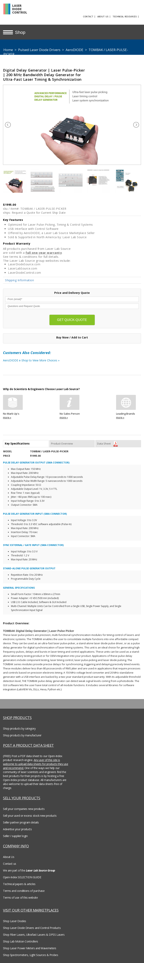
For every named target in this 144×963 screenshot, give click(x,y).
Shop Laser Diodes (14, 921)
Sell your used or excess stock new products (30, 815)
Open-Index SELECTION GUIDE (22, 877)
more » (7, 417)
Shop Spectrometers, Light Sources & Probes (30, 955)
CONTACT (88, 16)
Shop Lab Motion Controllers (20, 941)
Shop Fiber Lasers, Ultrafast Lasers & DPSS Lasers (33, 934)
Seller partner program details (21, 822)
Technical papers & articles (19, 884)
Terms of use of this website (20, 897)
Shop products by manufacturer (22, 735)
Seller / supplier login (15, 836)
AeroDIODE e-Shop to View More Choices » (43, 361)
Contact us (9, 864)
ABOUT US (102, 16)
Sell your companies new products (24, 809)
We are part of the (29, 870)
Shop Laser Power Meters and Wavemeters (29, 948)
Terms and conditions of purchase (24, 891)
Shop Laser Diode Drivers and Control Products (32, 928)
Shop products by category (19, 728)
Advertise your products (17, 829)
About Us (8, 857)
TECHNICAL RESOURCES (124, 16)
